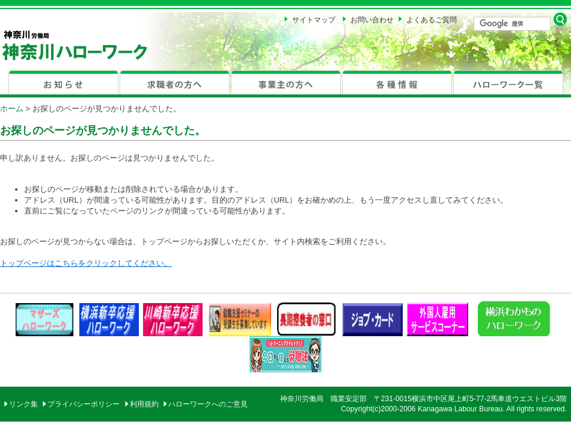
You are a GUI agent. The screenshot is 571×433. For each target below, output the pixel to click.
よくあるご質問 (431, 19)
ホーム (11, 108)
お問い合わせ (372, 19)
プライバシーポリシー (83, 404)
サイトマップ (313, 19)
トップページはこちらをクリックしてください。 (86, 263)
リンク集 (23, 404)
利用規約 (144, 404)
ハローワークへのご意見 (208, 404)
